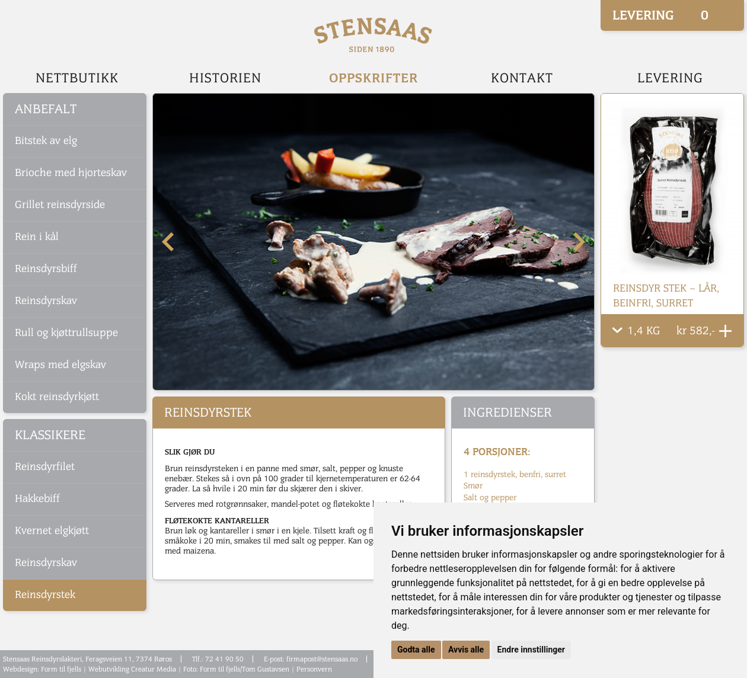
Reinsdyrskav (46, 301)
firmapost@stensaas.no (321, 659)
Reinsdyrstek (45, 595)
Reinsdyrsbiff (46, 269)
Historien (225, 78)
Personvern (314, 669)
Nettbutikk (77, 78)
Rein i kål (37, 237)
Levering (670, 78)
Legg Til (725, 331)
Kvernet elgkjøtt (52, 531)
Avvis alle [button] (466, 649)
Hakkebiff (37, 498)
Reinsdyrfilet (45, 466)
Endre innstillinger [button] (531, 649)
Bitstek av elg (46, 141)
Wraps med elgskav (60, 365)
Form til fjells (61, 669)
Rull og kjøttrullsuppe (66, 333)
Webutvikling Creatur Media (132, 669)
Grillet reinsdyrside (60, 205)
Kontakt (522, 78)
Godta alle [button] (416, 649)
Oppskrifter (373, 78)
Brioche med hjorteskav (71, 173)
